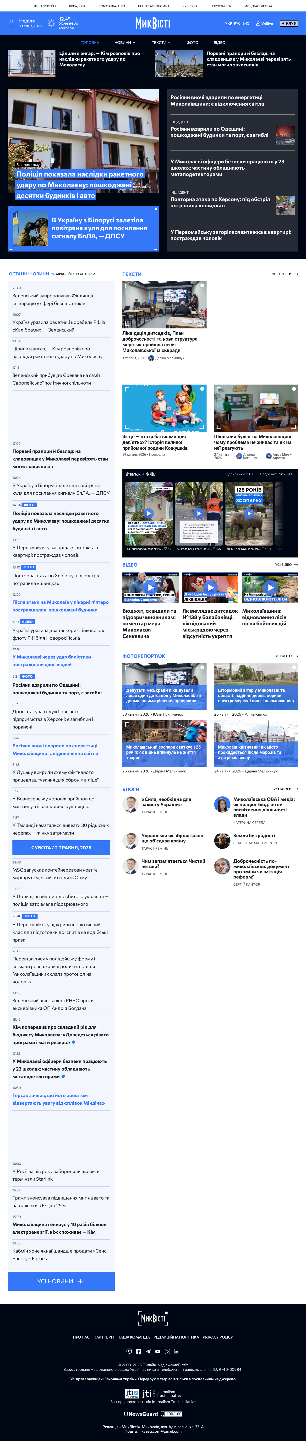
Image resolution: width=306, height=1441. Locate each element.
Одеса (90, 273)
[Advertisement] (61, 414)
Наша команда (133, 1337)
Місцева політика (258, 6)
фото (192, 42)
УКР (228, 23)
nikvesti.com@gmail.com (160, 1431)
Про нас (81, 1337)
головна (90, 42)
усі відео (283, 564)
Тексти (159, 42)
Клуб (291, 23)
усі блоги (282, 789)
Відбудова (77, 6)
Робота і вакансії (112, 6)
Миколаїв (64, 273)
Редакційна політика (176, 1337)
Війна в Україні (45, 6)
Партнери (103, 1337)
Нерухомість (221, 6)
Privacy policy (218, 1337)
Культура (190, 6)
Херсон (78, 273)
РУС (237, 23)
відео (219, 42)
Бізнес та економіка (153, 6)
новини (123, 42)
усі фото (283, 656)
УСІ (53, 273)
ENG (245, 23)
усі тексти (282, 274)
